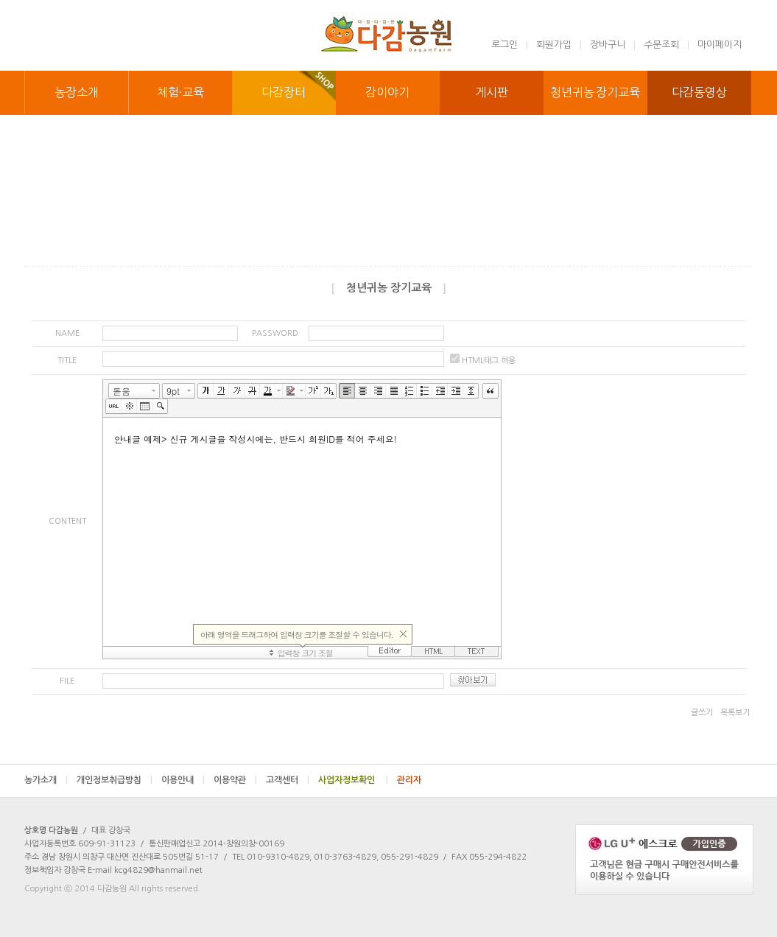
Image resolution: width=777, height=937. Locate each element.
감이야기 (387, 92)
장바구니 (607, 45)
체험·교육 (180, 92)
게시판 (491, 92)
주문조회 (661, 45)
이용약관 (235, 780)
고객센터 (287, 780)
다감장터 (283, 92)
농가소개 (46, 780)
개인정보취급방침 (114, 780)
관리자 (409, 780)
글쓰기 (702, 713)
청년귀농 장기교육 (595, 92)
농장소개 (77, 92)
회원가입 (554, 45)
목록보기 (735, 713)
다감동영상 (699, 92)
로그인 (504, 45)
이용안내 (183, 780)
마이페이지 (719, 45)
